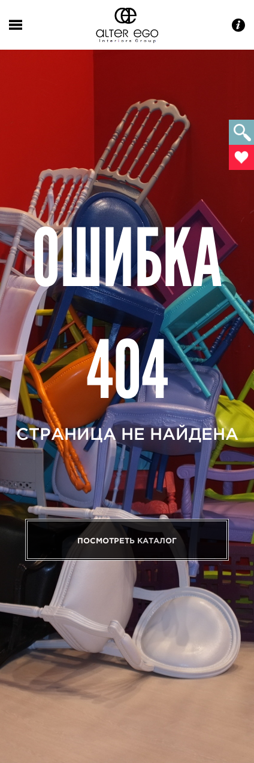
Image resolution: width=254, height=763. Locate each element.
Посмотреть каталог (127, 540)
